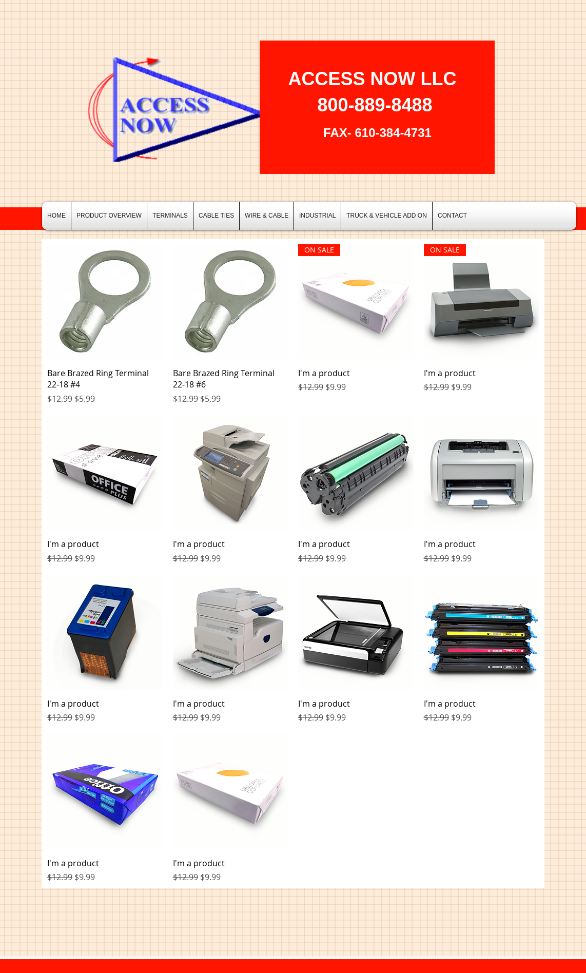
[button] (170, 216)
